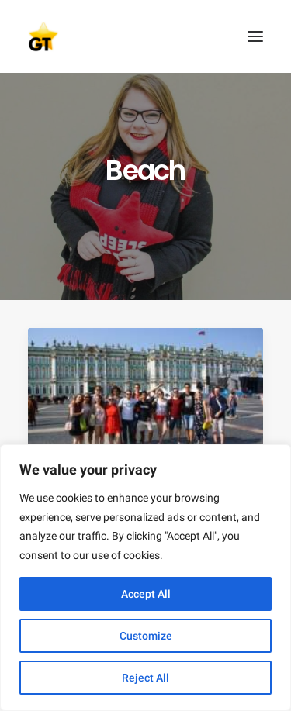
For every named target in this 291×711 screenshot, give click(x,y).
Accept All (146, 594)
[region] (145, 577)
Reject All (145, 677)
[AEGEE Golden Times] (145, 36)
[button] (255, 36)
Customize (146, 636)
